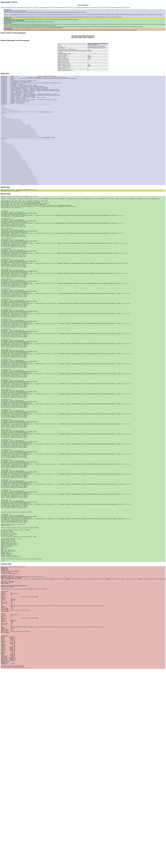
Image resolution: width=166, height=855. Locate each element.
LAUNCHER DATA (8, 29)
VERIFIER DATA (8, 18)
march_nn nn (74, 37)
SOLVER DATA (7, 9)
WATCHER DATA (8, 23)
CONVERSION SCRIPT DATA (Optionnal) (14, 20)
